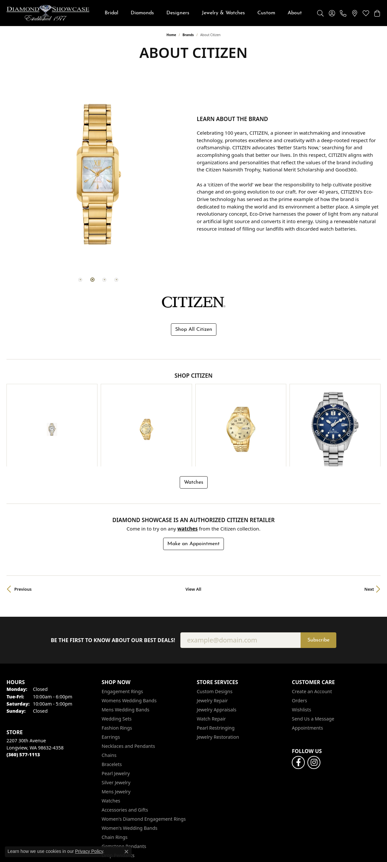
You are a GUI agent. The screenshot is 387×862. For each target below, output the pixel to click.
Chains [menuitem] (109, 694)
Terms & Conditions (295, 852)
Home (171, 35)
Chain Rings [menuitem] (115, 776)
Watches (193, 421)
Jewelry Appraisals (217, 648)
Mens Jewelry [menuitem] (116, 730)
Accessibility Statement (350, 852)
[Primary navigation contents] (203, 13)
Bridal (111, 13)
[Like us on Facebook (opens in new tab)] (298, 701)
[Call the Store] (23, 693)
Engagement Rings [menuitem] (122, 630)
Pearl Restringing (216, 667)
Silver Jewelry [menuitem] (116, 721)
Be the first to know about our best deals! (113, 579)
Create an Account (312, 630)
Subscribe (318, 578)
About (295, 13)
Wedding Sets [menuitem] (117, 657)
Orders (299, 639)
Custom (266, 13)
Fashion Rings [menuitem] (117, 667)
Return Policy (215, 852)
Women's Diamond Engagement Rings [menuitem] (144, 758)
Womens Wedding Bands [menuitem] (129, 639)
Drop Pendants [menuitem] (118, 794)
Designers (177, 13)
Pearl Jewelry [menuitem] (116, 712)
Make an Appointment (193, 482)
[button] (320, 13)
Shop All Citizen (193, 328)
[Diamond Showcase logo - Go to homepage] (48, 13)
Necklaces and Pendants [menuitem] (128, 685)
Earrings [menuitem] (111, 676)
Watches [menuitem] (111, 739)
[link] (343, 13)
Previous (23, 528)
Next (369, 528)
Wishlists (301, 648)
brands (188, 35)
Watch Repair (211, 657)
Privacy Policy (251, 852)
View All (193, 528)
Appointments (307, 667)
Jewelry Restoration (218, 676)
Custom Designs (215, 630)
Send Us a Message (313, 657)
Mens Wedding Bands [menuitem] (125, 648)
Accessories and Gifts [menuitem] (125, 749)
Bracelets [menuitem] (112, 703)
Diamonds (142, 13)
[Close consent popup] (126, 852)
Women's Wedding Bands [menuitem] (130, 767)
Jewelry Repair (212, 639)
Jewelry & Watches (223, 13)
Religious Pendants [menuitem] (123, 803)
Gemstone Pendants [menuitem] (124, 785)
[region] (98, 174)
